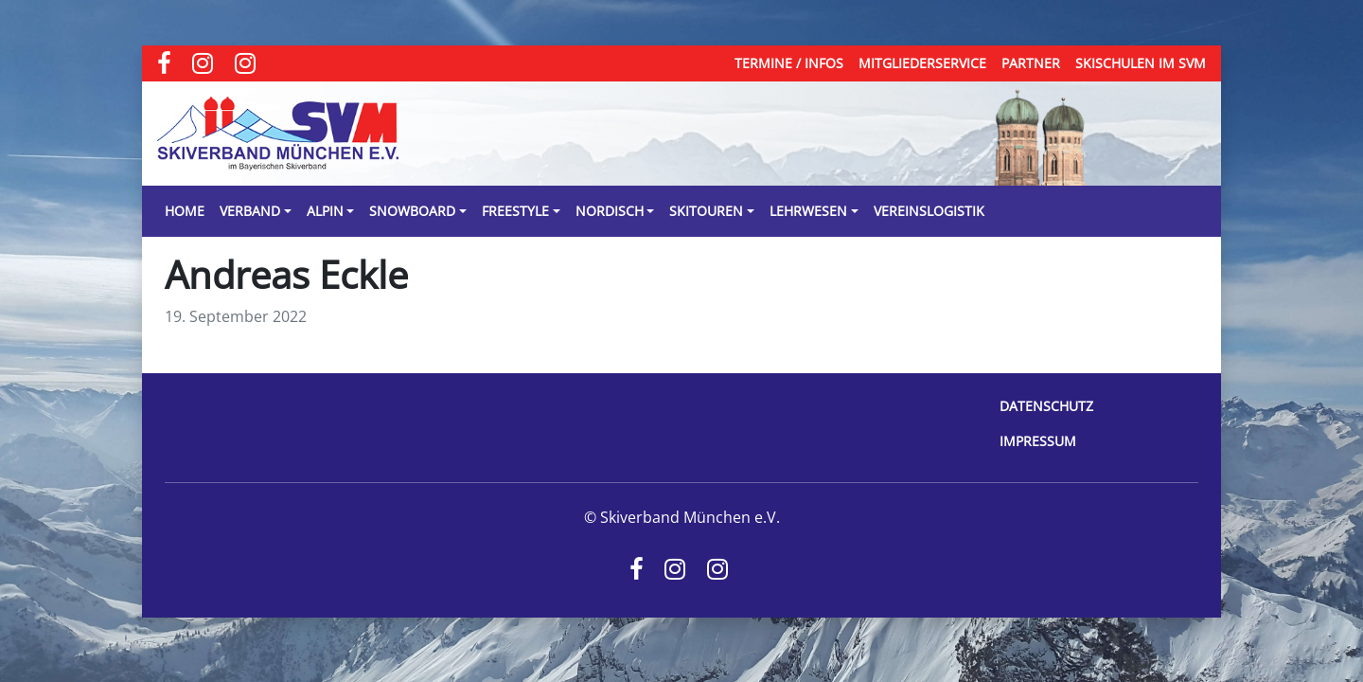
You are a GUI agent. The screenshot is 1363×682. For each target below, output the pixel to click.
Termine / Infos (789, 63)
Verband (250, 211)
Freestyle (515, 211)
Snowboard (412, 211)
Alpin (325, 211)
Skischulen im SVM (1140, 63)
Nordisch (609, 211)
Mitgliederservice (922, 63)
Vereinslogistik (929, 211)
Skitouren (706, 211)
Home (184, 211)
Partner (1030, 63)
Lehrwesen (808, 211)
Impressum (1038, 441)
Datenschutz (1046, 406)
